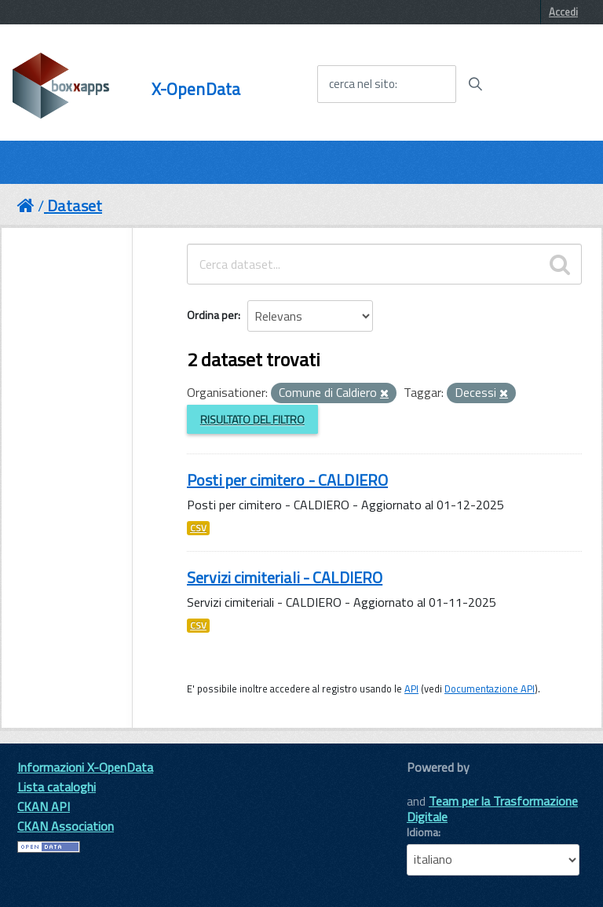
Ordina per (212, 315)
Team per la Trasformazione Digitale (492, 808)
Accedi (563, 12)
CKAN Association (65, 826)
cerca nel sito (362, 84)
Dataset (74, 205)
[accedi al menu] (542, 83)
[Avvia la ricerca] (475, 84)
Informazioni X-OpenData (85, 767)
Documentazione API (489, 688)
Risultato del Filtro (252, 419)
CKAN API (43, 806)
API (411, 688)
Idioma (422, 832)
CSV (198, 528)
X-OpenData (196, 89)
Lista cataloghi (56, 786)
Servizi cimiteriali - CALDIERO (284, 577)
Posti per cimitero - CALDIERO (287, 480)
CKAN (433, 785)
